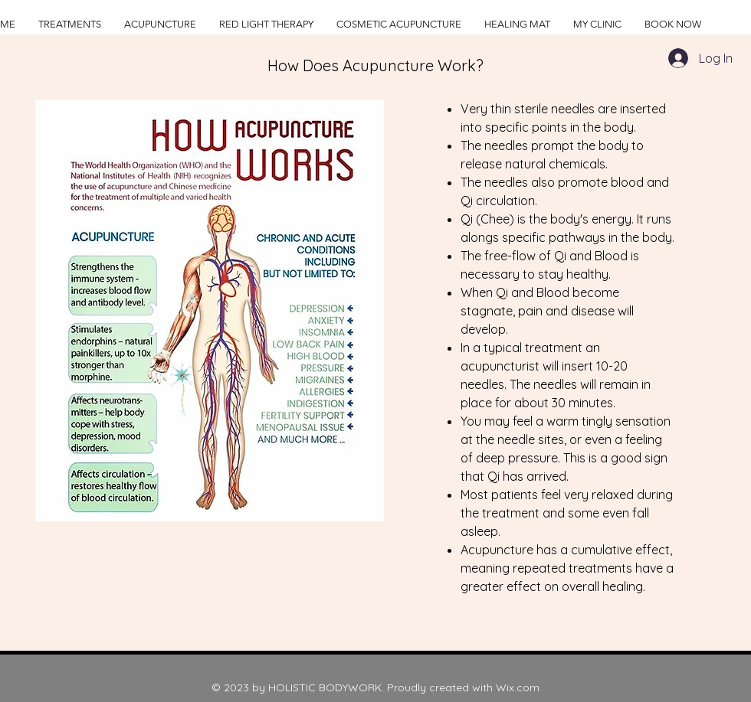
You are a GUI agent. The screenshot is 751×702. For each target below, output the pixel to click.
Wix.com (517, 687)
